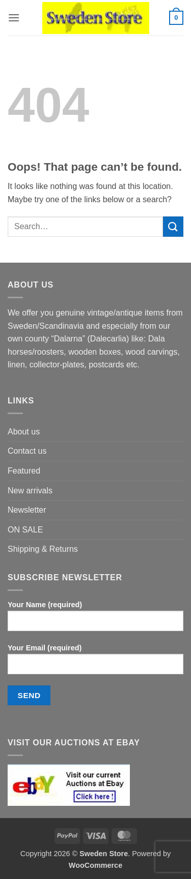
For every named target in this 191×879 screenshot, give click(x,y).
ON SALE (25, 529)
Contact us (27, 451)
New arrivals (30, 490)
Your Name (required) (95, 620)
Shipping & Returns (43, 549)
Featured (24, 470)
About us (24, 431)
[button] (14, 17)
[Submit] (173, 226)
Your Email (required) (95, 663)
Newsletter (27, 510)
